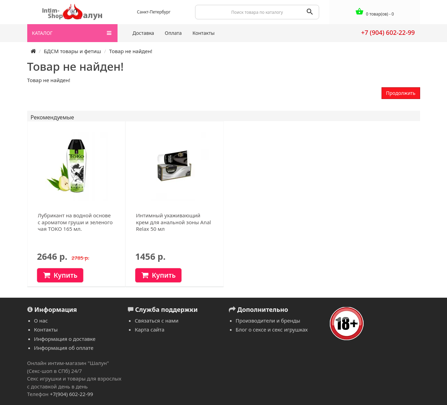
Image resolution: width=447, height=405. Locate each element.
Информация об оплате (63, 347)
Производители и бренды (268, 320)
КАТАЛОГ (72, 33)
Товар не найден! (130, 51)
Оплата (173, 33)
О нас (41, 320)
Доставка (143, 33)
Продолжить (400, 93)
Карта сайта (149, 329)
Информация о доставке (64, 338)
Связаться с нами (157, 320)
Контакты (203, 33)
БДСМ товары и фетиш (72, 51)
